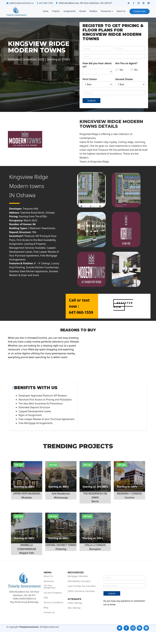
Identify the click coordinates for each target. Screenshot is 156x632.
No (136, 69)
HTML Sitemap (75, 603)
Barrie (95, 501)
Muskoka (26, 497)
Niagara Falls (26, 553)
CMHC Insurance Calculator (81, 591)
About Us (121, 11)
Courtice (129, 497)
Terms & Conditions (53, 602)
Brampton (95, 549)
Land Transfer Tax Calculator (82, 586)
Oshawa (25, 195)
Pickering (61, 549)
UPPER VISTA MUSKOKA (26, 493)
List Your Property (53, 593)
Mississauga (61, 497)
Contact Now (139, 11)
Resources (106, 11)
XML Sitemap (74, 608)
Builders (93, 11)
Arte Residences (61, 493)
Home (45, 11)
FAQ (46, 598)
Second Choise (124, 79)
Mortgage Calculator (78, 576)
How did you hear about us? (97, 65)
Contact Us (49, 612)
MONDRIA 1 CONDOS (129, 493)
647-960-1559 (46, 3)
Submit (91, 100)
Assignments (69, 11)
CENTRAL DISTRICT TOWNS (60, 545)
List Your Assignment (50, 586)
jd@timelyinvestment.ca (22, 3)
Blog (46, 607)
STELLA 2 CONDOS (95, 545)
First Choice (90, 79)
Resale (82, 11)
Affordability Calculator (79, 581)
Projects (56, 11)
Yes (121, 69)
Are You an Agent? (126, 63)
